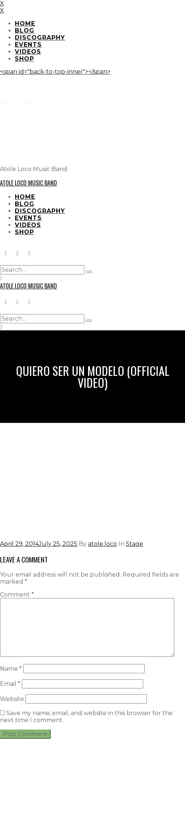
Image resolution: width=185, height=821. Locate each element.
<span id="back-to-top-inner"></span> (55, 71)
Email (10, 683)
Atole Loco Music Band (28, 182)
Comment (17, 594)
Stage (134, 543)
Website (12, 698)
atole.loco (102, 543)
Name (11, 668)
